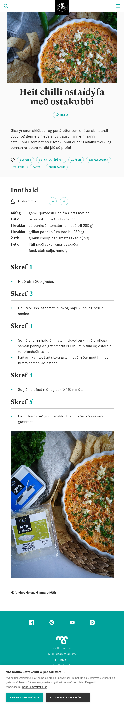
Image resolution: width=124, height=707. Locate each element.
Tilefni (19, 167)
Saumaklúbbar (98, 160)
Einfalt (25, 160)
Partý (37, 167)
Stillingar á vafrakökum (68, 697)
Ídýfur (76, 160)
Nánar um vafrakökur (34, 686)
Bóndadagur (57, 167)
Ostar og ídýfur (51, 160)
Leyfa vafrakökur (24, 697)
